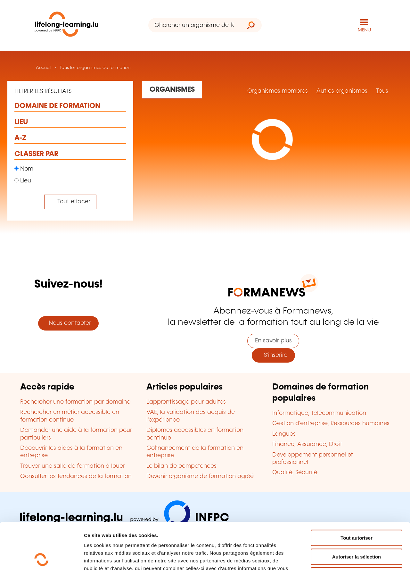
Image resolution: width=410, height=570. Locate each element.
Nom (23, 169)
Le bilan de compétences (181, 466)
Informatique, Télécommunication (319, 413)
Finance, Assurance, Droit (307, 444)
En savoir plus (273, 341)
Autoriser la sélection (356, 510)
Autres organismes (341, 91)
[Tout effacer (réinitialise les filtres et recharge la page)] (70, 202)
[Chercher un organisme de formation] (194, 25)
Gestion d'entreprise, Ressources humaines (331, 423)
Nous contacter (68, 323)
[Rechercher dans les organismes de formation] (172, 90)
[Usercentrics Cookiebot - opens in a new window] (41, 557)
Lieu (22, 181)
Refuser (356, 529)
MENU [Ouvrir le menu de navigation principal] (364, 30)
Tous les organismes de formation (95, 67)
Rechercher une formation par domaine (75, 402)
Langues (284, 434)
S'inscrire (273, 355)
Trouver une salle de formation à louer (72, 466)
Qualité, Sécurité (294, 472)
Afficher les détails (352, 557)
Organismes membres (277, 91)
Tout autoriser (356, 491)
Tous (382, 91)
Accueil (43, 67)
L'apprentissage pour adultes (186, 402)
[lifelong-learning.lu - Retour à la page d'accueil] (67, 25)
